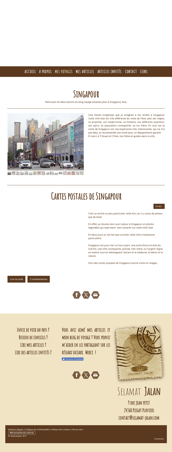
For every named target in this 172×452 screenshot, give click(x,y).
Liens (144, 71)
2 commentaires (38, 279)
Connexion (159, 438)
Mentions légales (16, 429)
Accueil (30, 71)
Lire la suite (16, 279)
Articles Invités (109, 71)
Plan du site (77, 429)
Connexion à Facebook (72, 359)
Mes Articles (85, 71)
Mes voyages (64, 71)
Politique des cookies (60, 429)
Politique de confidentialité (37, 429)
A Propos (45, 71)
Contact (131, 71)
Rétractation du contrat (22, 432)
